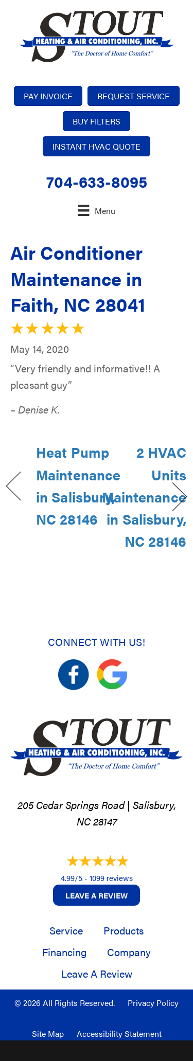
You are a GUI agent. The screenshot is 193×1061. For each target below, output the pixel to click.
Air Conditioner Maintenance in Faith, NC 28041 (77, 278)
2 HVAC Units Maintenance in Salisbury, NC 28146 (144, 496)
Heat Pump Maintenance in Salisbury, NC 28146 (78, 485)
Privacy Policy (153, 1003)
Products (123, 930)
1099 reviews (111, 877)
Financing (64, 951)
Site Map (48, 1033)
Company (129, 951)
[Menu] (96, 210)
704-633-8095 (96, 181)
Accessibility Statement (119, 1033)
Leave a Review (96, 895)
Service (66, 930)
